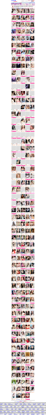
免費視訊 (15, 40)
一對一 (15, 109)
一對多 (33, 40)
